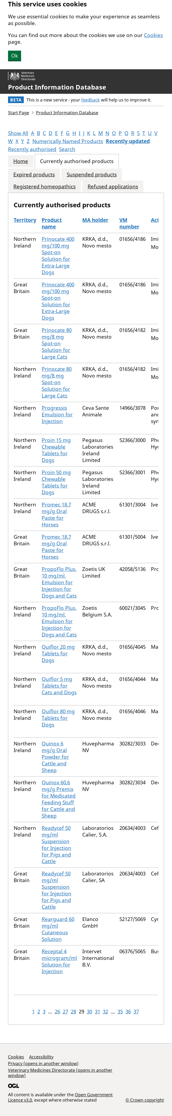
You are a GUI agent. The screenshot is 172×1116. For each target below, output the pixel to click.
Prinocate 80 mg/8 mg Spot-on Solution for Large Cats (57, 343)
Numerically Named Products (67, 141)
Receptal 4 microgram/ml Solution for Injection (59, 961)
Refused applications (113, 186)
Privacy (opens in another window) (43, 1063)
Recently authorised (32, 149)
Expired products (34, 174)
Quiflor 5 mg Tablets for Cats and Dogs (59, 686)
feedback (90, 100)
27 (65, 1011)
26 (57, 1011)
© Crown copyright (145, 1100)
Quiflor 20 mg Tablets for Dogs (58, 653)
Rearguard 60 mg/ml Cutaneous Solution (58, 929)
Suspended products (92, 174)
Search (67, 149)
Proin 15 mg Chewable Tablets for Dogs (56, 450)
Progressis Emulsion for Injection (57, 414)
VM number (129, 223)
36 (128, 1011)
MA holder (95, 220)
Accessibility (41, 1057)
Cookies (153, 35)
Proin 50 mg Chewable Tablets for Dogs (56, 482)
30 (89, 1011)
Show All (18, 133)
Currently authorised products (77, 161)
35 (120, 1011)
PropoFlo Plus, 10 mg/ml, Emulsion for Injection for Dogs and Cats (59, 582)
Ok (14, 55)
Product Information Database (57, 87)
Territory (25, 220)
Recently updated (128, 141)
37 (136, 1011)
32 (105, 1011)
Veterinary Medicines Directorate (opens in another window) (60, 1072)
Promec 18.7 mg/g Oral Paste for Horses (56, 514)
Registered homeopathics (44, 186)
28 (73, 1011)
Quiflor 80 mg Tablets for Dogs (58, 718)
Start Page (18, 113)
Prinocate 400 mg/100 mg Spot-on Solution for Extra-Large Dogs (58, 256)
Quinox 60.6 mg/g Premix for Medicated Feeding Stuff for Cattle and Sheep (59, 799)
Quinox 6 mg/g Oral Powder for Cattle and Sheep (55, 757)
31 (97, 1011)
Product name (52, 223)
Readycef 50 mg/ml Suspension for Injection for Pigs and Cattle (56, 845)
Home (20, 161)
